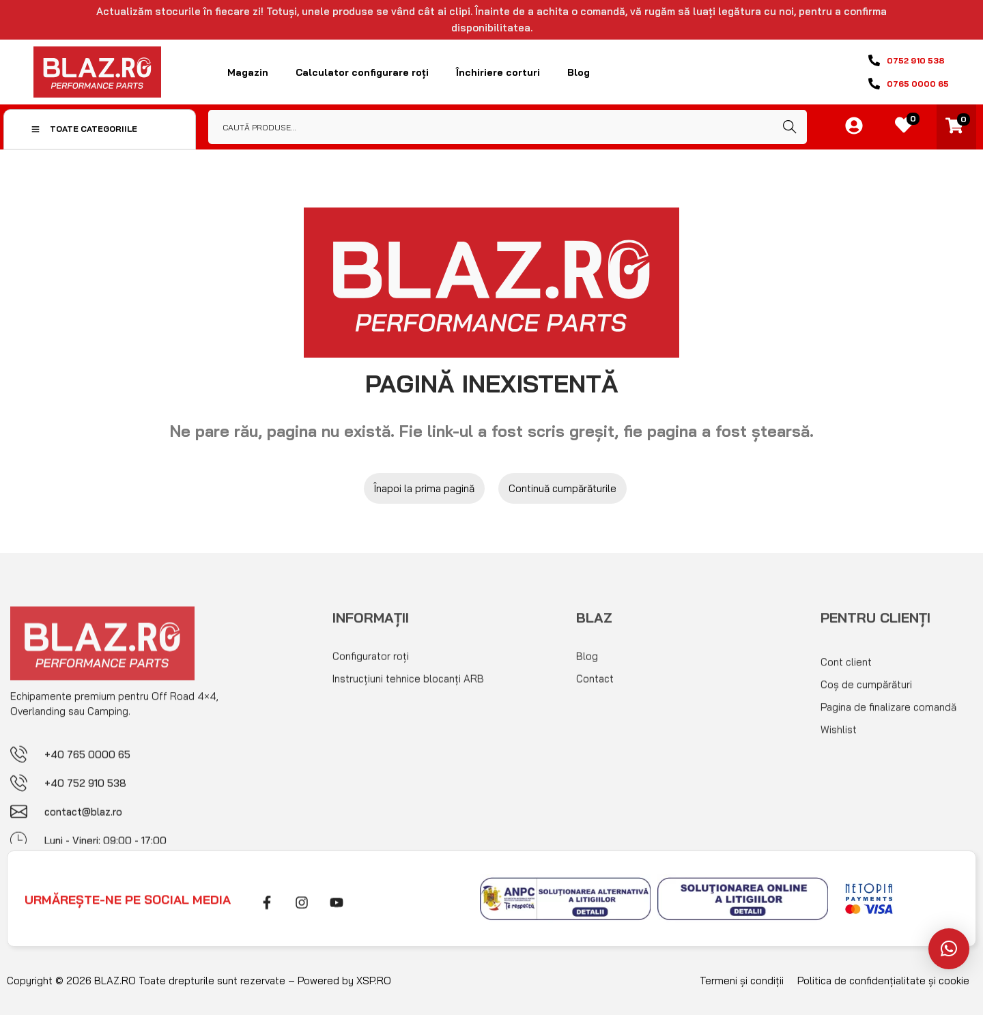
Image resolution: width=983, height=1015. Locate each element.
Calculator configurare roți (362, 72)
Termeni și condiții (742, 980)
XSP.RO (373, 980)
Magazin (247, 72)
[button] (948, 948)
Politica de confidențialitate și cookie (883, 980)
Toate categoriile (84, 129)
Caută (789, 126)
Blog (578, 72)
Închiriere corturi (498, 72)
